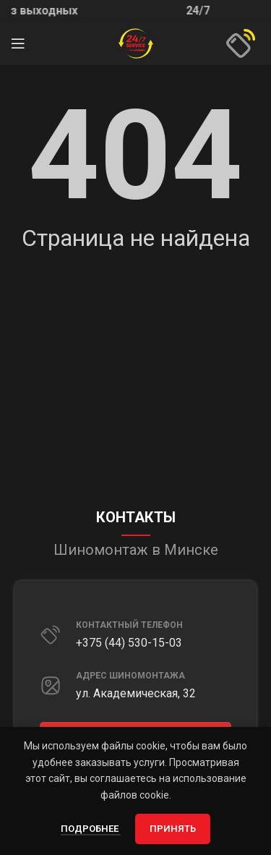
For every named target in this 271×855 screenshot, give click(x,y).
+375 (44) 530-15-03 (129, 643)
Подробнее (91, 828)
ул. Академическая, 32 (136, 693)
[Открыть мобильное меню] (18, 43)
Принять (173, 828)
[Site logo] (135, 42)
